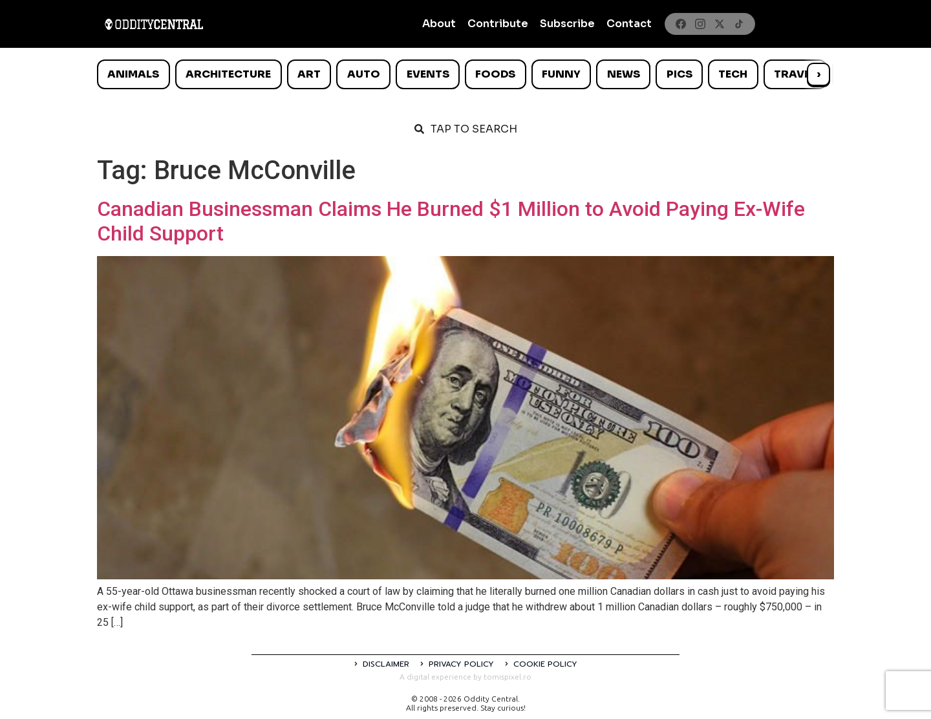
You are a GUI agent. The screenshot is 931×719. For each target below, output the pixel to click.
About (439, 23)
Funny (561, 74)
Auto (363, 74)
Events (428, 74)
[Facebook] (681, 24)
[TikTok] (739, 24)
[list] (465, 74)
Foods (495, 74)
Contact (629, 23)
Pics (679, 74)
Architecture (228, 74)
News (623, 74)
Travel (795, 74)
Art (309, 74)
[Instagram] (700, 24)
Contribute (497, 23)
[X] (719, 24)
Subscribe (567, 23)
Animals (133, 74)
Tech (732, 74)
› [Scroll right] (818, 74)
